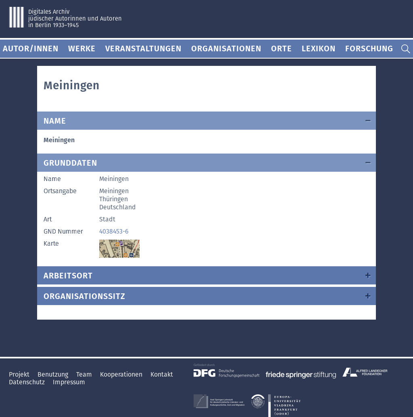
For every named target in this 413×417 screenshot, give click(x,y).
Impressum (69, 382)
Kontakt (161, 374)
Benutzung (54, 374)
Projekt (20, 374)
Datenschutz (27, 382)
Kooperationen (122, 374)
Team (85, 374)
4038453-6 (114, 231)
